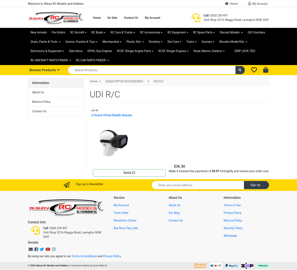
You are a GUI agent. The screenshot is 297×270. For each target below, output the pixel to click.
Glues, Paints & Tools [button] (44, 41)
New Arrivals (39, 32)
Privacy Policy (232, 212)
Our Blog (174, 212)
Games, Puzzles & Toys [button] (80, 41)
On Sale (112, 17)
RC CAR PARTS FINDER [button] (91, 60)
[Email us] (31, 249)
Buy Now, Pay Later (126, 228)
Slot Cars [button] (173, 41)
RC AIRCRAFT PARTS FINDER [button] (50, 60)
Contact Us (131, 17)
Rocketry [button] (154, 41)
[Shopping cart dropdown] (266, 70)
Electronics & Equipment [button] (46, 51)
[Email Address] (198, 185)
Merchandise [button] (111, 41)
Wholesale (230, 235)
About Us (38, 92)
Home (231, 3)
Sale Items (76, 51)
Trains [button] (190, 41)
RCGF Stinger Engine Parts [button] (134, 51)
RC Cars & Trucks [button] (122, 32)
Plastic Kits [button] (133, 41)
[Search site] (240, 70)
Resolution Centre (125, 220)
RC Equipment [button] (176, 32)
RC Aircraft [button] (77, 32)
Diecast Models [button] (230, 32)
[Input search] (152, 70)
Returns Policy (41, 101)
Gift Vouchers (256, 32)
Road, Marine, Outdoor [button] (208, 51)
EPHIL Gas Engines (100, 51)
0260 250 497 (216, 15)
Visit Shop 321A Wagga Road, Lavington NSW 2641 (236, 19)
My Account (258, 3)
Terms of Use (232, 205)
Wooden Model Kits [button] (232, 41)
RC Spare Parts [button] (202, 32)
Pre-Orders (58, 32)
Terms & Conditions (84, 256)
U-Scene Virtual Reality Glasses (111, 115)
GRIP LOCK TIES (245, 51)
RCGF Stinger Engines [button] (172, 51)
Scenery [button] (207, 41)
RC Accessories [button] (150, 32)
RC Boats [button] (97, 32)
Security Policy (233, 228)
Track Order (121, 212)
